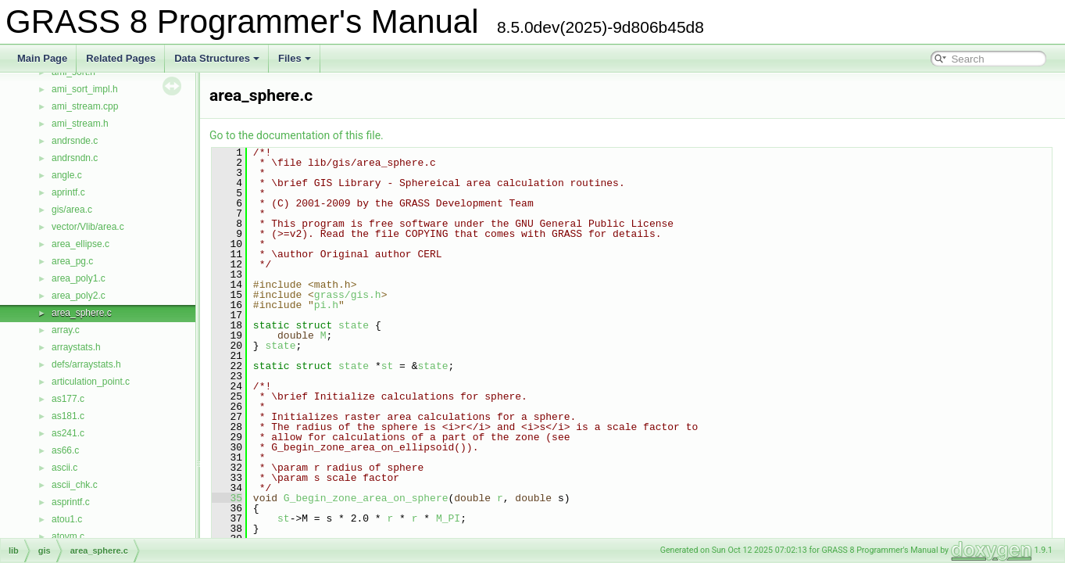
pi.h (326, 305)
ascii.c (64, 467)
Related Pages (120, 58)
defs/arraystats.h (86, 364)
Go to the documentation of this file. (296, 135)
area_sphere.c (82, 312)
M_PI (448, 518)
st (387, 366)
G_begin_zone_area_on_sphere (366, 498)
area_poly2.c (78, 295)
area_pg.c (72, 261)
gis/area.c (72, 209)
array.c (66, 330)
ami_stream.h (80, 123)
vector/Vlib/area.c (88, 226)
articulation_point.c (91, 381)
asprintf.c (71, 502)
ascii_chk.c (75, 484)
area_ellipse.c (80, 243)
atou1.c (67, 519)
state (353, 325)
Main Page (42, 58)
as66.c (65, 450)
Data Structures (216, 58)
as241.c (68, 433)
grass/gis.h (347, 295)
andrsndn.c (75, 157)
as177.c (68, 398)
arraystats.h (76, 347)
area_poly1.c (78, 278)
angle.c (67, 175)
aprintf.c (68, 192)
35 (227, 498)
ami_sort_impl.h (85, 89)
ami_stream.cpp (85, 106)
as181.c (68, 416)
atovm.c (68, 536)
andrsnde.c (75, 140)
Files (294, 58)
